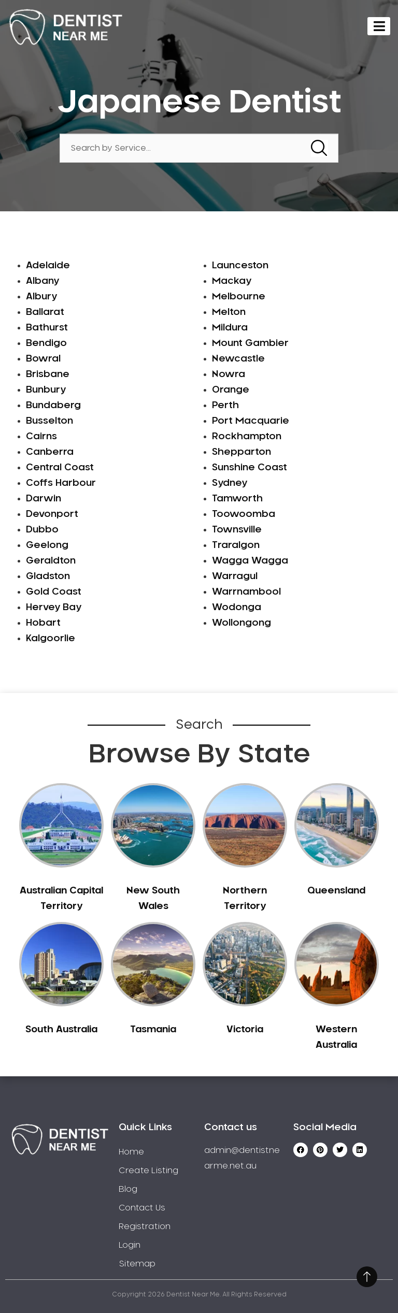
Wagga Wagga (250, 561)
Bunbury (46, 390)
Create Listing (148, 1170)
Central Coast (60, 467)
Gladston (48, 576)
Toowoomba (243, 514)
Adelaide (48, 265)
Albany (42, 281)
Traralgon (236, 545)
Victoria (244, 1029)
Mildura (230, 328)
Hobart (43, 623)
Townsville (237, 530)
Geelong (47, 545)
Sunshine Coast (249, 467)
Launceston (240, 265)
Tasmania (153, 1029)
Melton (229, 312)
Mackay (231, 281)
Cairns (41, 436)
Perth (225, 405)
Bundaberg (53, 405)
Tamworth (237, 498)
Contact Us (142, 1208)
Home (131, 1152)
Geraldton (51, 561)
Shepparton (241, 452)
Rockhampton (246, 436)
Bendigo (46, 343)
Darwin (43, 498)
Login (129, 1245)
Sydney (229, 483)
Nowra (228, 374)
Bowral (43, 359)
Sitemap (137, 1264)
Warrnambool (246, 592)
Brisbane (47, 374)
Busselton (49, 421)
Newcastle (238, 359)
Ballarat (45, 312)
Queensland (336, 891)
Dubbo (42, 530)
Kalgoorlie (50, 638)
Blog (128, 1189)
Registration (144, 1226)
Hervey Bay (53, 607)
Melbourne (238, 296)
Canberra (50, 452)
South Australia (61, 1029)
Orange (230, 390)
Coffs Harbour (61, 483)
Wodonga (236, 607)
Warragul (235, 576)
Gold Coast (53, 592)
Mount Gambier (250, 343)
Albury (41, 296)
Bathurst (47, 328)
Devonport (52, 514)
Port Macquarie (250, 421)
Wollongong (241, 623)
